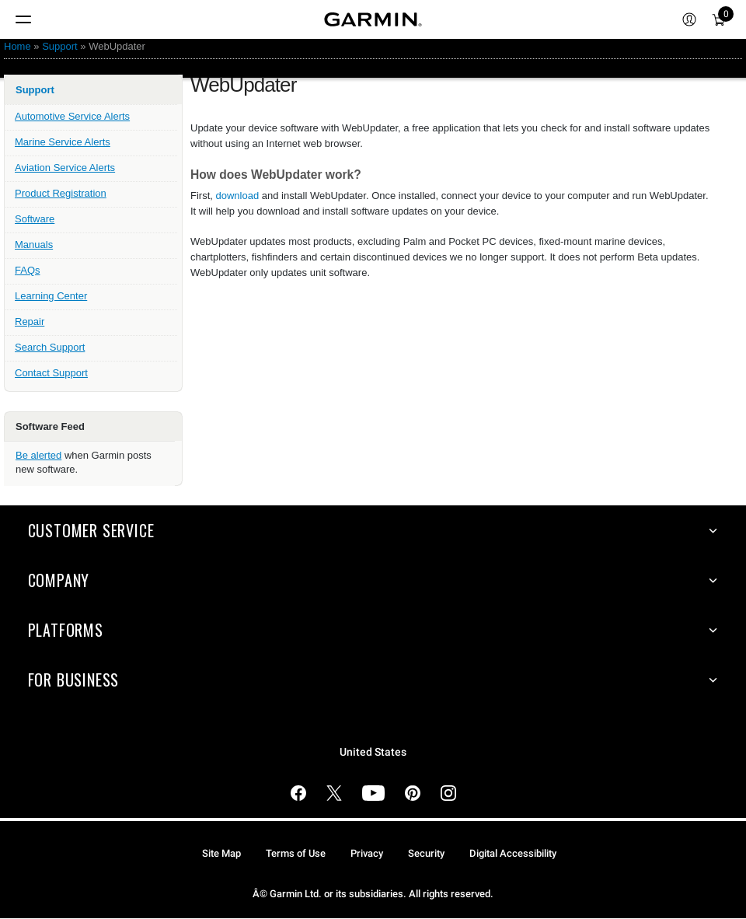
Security (426, 853)
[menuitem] (689, 19)
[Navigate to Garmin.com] (373, 19)
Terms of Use (296, 853)
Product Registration (60, 193)
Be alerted (38, 455)
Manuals (34, 244)
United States (373, 752)
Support (60, 46)
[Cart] (718, 19)
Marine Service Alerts (62, 142)
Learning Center (51, 296)
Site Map (221, 853)
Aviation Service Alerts (65, 167)
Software (34, 219)
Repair (29, 321)
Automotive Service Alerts (72, 116)
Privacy (366, 853)
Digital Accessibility (512, 853)
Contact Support (51, 373)
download (238, 195)
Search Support (50, 347)
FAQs (27, 270)
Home (17, 46)
